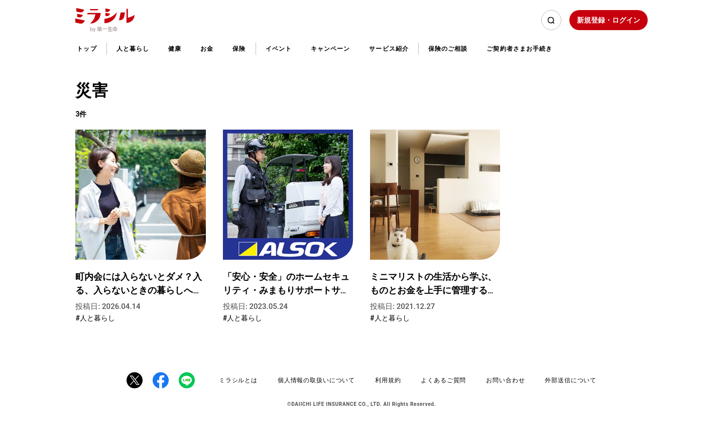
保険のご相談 (447, 48)
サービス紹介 (388, 48)
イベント (279, 48)
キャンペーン (330, 48)
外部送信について (570, 380)
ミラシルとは (238, 380)
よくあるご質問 (443, 380)
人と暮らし (132, 48)
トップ (86, 48)
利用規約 (388, 380)
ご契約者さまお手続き (519, 48)
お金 (206, 48)
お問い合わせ (505, 380)
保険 (239, 48)
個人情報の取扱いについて (316, 380)
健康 (174, 48)
